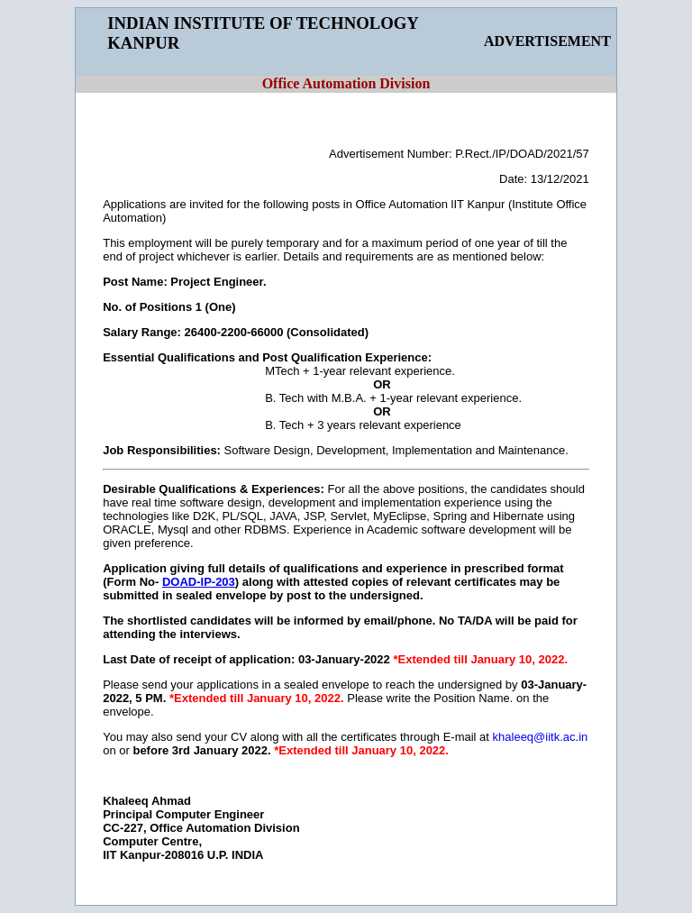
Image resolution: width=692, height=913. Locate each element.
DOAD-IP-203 (198, 582)
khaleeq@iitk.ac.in (540, 737)
